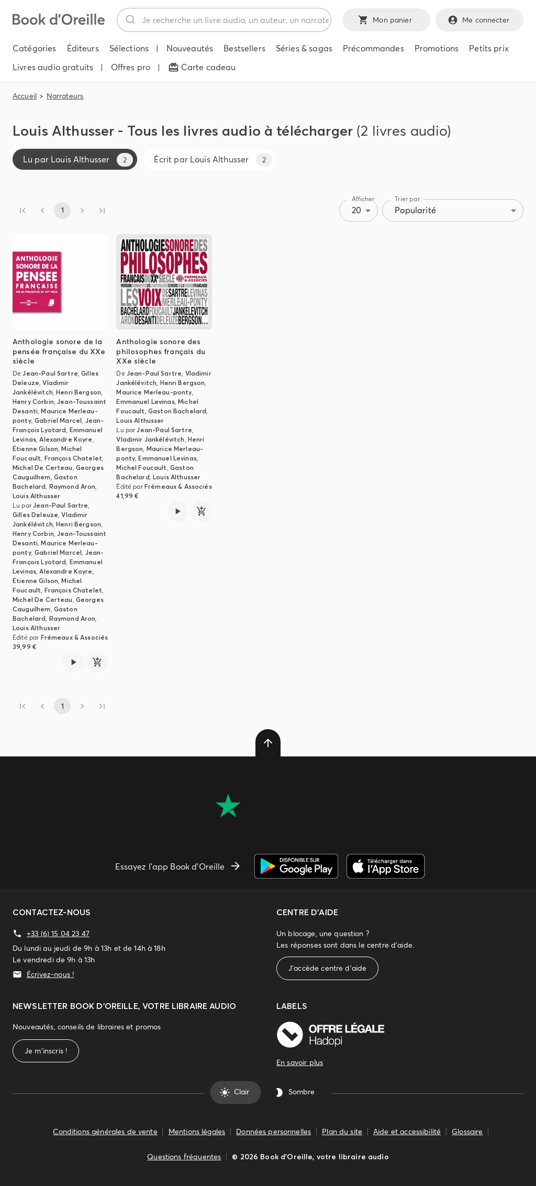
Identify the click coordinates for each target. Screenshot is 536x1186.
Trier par (407, 199)
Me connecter (479, 19)
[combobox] (224, 19)
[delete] (268, 742)
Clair (235, 1092)
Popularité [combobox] (415, 210)
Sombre (295, 1092)
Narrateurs (65, 96)
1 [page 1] (62, 210)
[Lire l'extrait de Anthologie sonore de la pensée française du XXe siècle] (73, 662)
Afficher (363, 199)
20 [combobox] (356, 210)
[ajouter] (97, 662)
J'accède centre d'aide (327, 968)
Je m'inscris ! (46, 1051)
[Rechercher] (129, 19)
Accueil (25, 96)
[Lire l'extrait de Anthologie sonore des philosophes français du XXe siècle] (177, 511)
